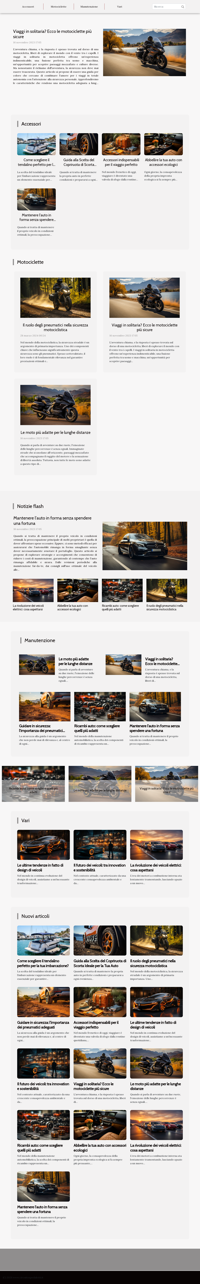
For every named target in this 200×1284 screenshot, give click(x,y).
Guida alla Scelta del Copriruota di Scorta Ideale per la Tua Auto (78, 165)
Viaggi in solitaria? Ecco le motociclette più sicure (52, 34)
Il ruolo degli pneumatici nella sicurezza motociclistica (55, 327)
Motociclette (58, 6)
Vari (119, 6)
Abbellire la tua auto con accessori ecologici (163, 162)
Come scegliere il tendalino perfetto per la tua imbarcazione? (36, 165)
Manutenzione (89, 6)
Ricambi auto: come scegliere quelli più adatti (120, 607)
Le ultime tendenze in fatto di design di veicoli (40, 867)
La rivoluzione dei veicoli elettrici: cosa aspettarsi (28, 607)
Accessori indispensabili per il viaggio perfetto (121, 162)
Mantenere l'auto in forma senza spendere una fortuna (37, 220)
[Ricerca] (169, 7)
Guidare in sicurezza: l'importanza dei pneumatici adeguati (41, 731)
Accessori (28, 6)
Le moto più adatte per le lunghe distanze (55, 432)
